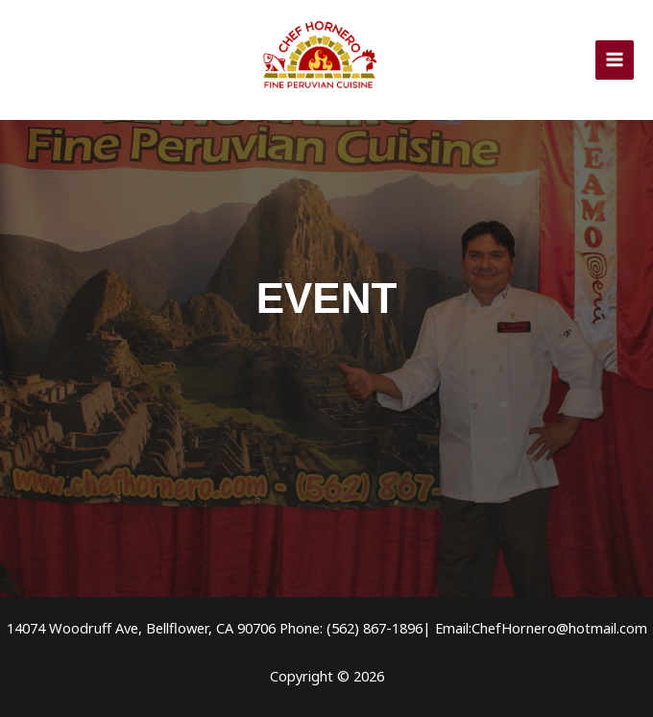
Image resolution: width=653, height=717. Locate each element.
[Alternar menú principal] (614, 59)
